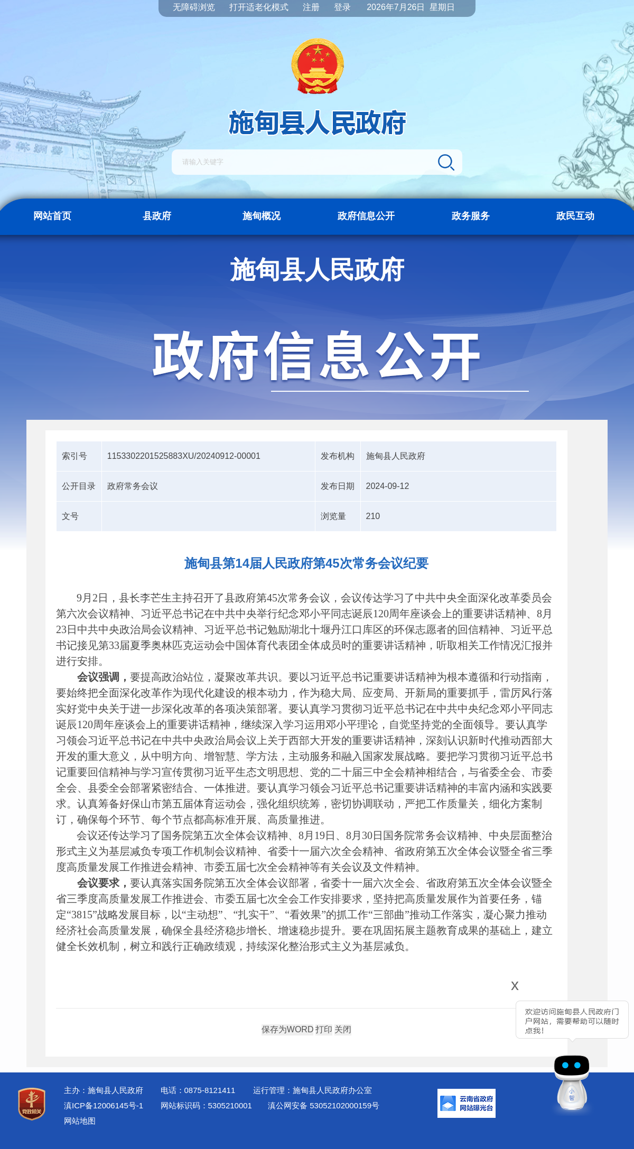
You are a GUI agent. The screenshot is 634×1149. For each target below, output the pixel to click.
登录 (342, 7)
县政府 (157, 216)
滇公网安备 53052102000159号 (323, 1105)
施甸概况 (262, 216)
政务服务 (471, 216)
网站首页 (52, 216)
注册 (311, 7)
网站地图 (80, 1120)
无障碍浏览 (194, 7)
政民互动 (575, 216)
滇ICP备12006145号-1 (103, 1105)
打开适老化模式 (258, 7)
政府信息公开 (366, 216)
